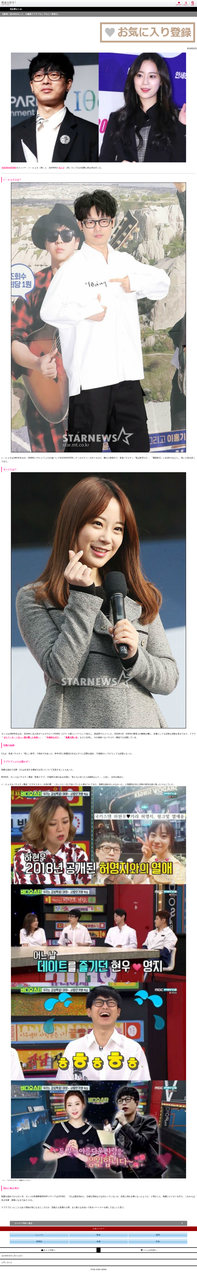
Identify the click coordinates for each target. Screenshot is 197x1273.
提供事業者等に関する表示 (12, 1256)
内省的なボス (53, 737)
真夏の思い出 (71, 737)
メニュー (186, 3)
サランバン (179, 3)
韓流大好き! (8, 3)
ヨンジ (61, 168)
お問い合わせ (7, 1262)
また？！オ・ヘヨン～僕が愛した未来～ (22, 737)
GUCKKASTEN (9, 168)
